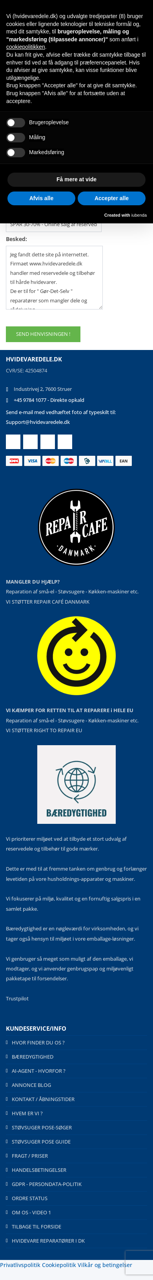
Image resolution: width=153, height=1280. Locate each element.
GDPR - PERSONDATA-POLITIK (47, 1184)
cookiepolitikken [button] (25, 47)
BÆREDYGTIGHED (32, 1056)
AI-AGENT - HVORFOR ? (39, 1070)
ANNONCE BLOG (31, 1084)
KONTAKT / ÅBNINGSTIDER (43, 1099)
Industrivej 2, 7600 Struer (43, 388)
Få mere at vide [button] (76, 179)
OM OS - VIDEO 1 (31, 1212)
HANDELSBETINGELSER (39, 1169)
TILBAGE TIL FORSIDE (36, 1226)
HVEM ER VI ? (27, 1113)
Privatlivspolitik (20, 1265)
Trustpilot (17, 998)
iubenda (139, 215)
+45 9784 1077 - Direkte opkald (49, 399)
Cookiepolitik (59, 1265)
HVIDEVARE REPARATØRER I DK (48, 1240)
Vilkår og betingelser (105, 1265)
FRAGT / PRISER (30, 1155)
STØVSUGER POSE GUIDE (41, 1141)
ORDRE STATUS (29, 1198)
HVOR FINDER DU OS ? (38, 1042)
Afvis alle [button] (41, 198)
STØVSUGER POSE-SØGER (42, 1127)
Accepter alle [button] (112, 198)
